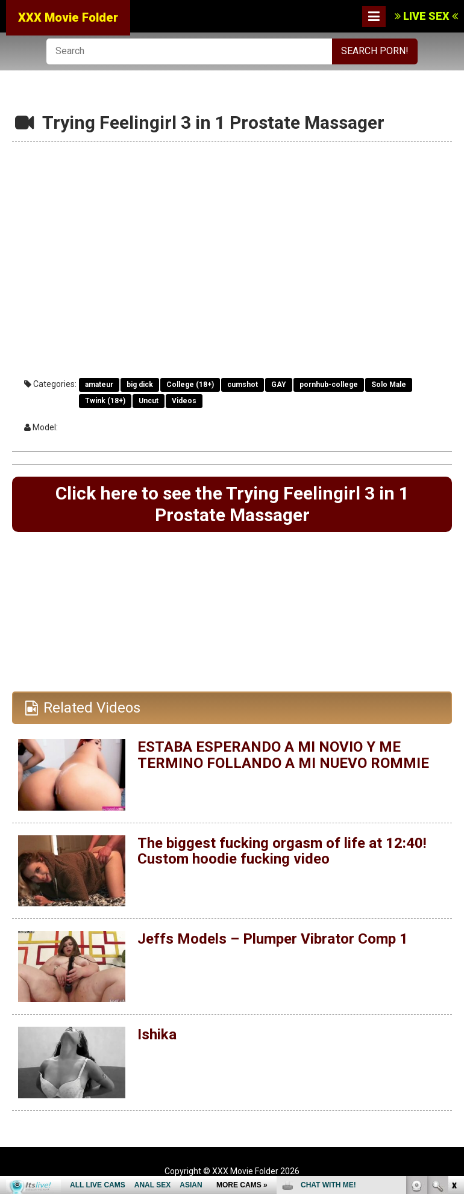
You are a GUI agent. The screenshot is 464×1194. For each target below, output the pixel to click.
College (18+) (190, 384)
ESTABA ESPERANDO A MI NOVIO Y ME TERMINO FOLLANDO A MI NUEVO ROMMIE (283, 754)
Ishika (157, 1034)
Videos (184, 401)
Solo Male (388, 384)
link (453, 1005)
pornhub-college (328, 384)
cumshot (242, 384)
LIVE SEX (426, 16)
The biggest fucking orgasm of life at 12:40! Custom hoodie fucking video (282, 851)
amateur (99, 384)
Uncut (148, 401)
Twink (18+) (105, 401)
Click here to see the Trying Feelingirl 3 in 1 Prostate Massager (232, 504)
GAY (278, 384)
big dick (140, 384)
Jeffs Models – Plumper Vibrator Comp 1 (272, 938)
